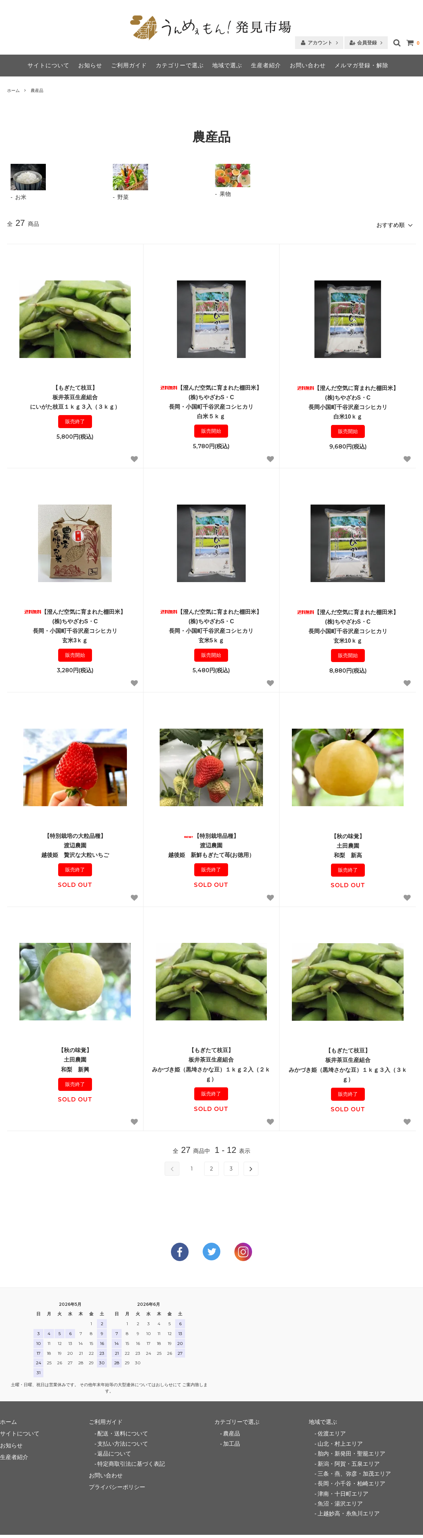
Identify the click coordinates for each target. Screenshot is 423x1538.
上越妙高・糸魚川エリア (349, 1511)
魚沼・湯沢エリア (340, 1501)
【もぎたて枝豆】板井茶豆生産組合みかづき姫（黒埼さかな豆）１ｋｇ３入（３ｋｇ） (348, 1071)
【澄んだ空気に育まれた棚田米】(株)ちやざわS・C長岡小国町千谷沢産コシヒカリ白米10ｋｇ (348, 409)
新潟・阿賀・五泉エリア (349, 1461)
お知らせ (90, 65)
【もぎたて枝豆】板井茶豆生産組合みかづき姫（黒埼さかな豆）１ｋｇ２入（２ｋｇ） (211, 1071)
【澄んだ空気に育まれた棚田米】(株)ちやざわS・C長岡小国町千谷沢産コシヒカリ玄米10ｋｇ (348, 633)
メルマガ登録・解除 (361, 65)
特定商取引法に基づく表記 (131, 1461)
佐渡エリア (332, 1431)
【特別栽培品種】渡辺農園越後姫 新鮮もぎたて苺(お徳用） (211, 852)
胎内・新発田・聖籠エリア (351, 1451)
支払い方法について (122, 1441)
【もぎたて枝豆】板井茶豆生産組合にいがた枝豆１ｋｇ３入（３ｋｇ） (75, 404)
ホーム (13, 90)
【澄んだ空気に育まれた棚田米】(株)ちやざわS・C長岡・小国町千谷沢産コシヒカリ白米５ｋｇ (211, 408)
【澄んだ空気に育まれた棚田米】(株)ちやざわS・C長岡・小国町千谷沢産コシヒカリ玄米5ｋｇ (211, 632)
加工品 (231, 1441)
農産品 (37, 90)
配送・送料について (122, 1431)
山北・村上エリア (340, 1441)
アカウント (320, 42)
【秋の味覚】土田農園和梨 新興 (75, 1066)
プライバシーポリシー (117, 1485)
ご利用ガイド (129, 65)
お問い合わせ (308, 65)
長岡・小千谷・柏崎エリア (351, 1481)
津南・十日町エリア (343, 1491)
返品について (114, 1451)
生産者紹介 (266, 65)
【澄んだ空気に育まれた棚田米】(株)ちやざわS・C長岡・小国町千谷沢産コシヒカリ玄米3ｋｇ (75, 632)
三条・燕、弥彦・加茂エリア (354, 1471)
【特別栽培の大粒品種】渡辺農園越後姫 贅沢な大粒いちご (75, 852)
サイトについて (48, 65)
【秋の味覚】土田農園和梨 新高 (348, 852)
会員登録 (367, 42)
